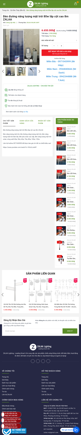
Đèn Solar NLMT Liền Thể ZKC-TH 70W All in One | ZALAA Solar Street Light (72, 202)
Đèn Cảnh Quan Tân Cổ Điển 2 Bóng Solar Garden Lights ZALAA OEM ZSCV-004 (71, 244)
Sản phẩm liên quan (40, 273)
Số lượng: (45, 45)
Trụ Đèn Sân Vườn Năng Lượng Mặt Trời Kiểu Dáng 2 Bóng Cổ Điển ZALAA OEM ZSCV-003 (72, 259)
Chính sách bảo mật (9, 402)
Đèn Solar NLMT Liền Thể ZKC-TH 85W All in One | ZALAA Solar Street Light (72, 216)
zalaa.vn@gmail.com (51, 425)
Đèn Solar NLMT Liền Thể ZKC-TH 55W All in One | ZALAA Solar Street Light (72, 188)
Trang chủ (5, 370)
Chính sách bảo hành (9, 405)
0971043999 (48, 422)
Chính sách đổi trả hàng (10, 408)
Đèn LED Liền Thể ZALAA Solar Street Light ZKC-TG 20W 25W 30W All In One (72, 131)
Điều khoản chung (8, 399)
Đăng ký (70, 331)
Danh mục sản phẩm (9, 376)
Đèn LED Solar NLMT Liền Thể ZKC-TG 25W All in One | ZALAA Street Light (72, 159)
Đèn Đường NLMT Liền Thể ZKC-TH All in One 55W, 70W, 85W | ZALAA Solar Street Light (72, 230)
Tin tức (4, 385)
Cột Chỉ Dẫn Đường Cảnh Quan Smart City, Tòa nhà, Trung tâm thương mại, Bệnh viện (38, 306)
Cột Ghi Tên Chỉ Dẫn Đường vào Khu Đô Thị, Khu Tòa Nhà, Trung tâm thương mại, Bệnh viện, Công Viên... (15, 306)
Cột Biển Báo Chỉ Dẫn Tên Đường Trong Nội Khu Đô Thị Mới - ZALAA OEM (65, 306)
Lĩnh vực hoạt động (8, 379)
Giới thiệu (5, 373)
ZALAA (56, 433)
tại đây (26, 112)
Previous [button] (3, 71)
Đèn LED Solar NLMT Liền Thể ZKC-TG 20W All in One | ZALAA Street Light (72, 145)
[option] (21, 47)
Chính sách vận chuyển (10, 410)
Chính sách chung (8, 382)
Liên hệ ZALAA (7, 387)
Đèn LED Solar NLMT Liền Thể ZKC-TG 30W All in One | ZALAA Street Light (72, 174)
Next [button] (39, 71)
